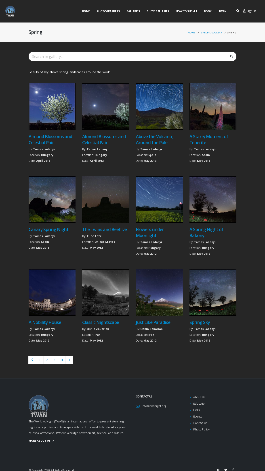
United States (105, 242)
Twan (223, 11)
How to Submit (186, 11)
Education (199, 403)
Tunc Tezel (95, 236)
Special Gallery (211, 32)
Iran (98, 335)
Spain (152, 155)
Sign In (249, 11)
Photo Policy (201, 429)
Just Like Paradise (153, 322)
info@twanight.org (154, 406)
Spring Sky (199, 322)
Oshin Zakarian (98, 329)
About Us (199, 397)
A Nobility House (45, 322)
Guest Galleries (158, 11)
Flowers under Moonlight (150, 232)
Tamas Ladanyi (44, 149)
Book (208, 11)
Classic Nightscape (100, 322)
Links (196, 410)
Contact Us (200, 423)
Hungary (47, 155)
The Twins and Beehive (104, 229)
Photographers (108, 11)
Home (86, 11)
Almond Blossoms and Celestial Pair (50, 139)
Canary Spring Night (48, 229)
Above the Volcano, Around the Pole (154, 139)
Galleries (133, 11)
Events (197, 416)
